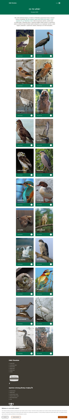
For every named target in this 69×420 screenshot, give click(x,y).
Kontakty (11, 371)
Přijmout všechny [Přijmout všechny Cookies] (62, 417)
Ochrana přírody (12, 366)
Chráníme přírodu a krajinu (14, 394)
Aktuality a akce (12, 370)
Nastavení (5, 417)
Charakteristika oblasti (13, 365)
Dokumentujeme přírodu (13, 397)
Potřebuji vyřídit (12, 368)
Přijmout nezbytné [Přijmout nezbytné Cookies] (16, 417)
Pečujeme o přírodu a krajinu (14, 395)
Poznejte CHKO (12, 363)
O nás (11, 399)
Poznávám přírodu (12, 390)
